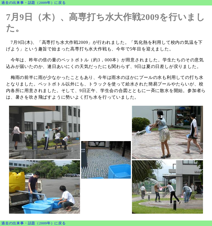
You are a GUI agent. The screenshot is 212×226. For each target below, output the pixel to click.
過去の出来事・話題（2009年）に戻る (33, 3)
